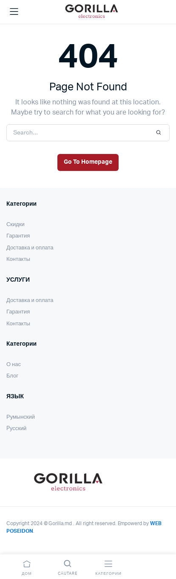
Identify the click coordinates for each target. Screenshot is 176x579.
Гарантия (18, 236)
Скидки (15, 224)
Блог (12, 376)
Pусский (16, 428)
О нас (13, 364)
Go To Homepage (88, 162)
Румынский (20, 417)
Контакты (18, 259)
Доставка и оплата (29, 248)
